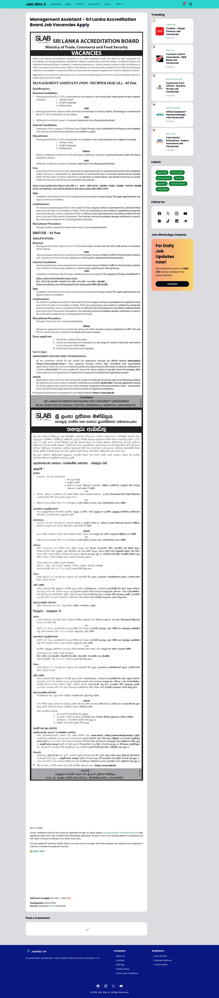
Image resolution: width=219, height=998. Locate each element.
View (52, 906)
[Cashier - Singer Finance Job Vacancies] (160, 31)
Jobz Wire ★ (36, 4)
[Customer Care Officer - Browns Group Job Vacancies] (160, 87)
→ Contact (119, 960)
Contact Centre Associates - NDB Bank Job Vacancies (176, 58)
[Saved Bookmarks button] (190, 4)
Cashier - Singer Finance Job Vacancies (175, 31)
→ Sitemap (119, 964)
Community (94, 4)
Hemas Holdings (173, 108)
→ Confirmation (159, 964)
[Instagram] (176, 213)
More (120, 4)
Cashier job (171, 24)
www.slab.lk (108, 833)
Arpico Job (170, 133)
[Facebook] (159, 213)
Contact (79, 4)
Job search (55, 4)
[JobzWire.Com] (37, 951)
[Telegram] (185, 221)
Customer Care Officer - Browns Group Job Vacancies (175, 87)
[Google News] (159, 221)
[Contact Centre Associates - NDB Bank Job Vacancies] (160, 58)
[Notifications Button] (184, 4)
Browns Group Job (174, 79)
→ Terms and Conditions (126, 973)
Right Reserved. (121, 992)
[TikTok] (168, 221)
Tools (108, 4)
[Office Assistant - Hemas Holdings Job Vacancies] (160, 114)
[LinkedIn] (176, 221)
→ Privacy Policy (121, 969)
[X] (168, 213)
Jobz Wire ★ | (104, 992)
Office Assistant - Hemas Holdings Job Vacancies (176, 114)
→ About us (119, 956)
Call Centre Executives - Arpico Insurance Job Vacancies (177, 142)
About (68, 4)
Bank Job (170, 50)
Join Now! (172, 284)
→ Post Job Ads (159, 956)
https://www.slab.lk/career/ (126, 833)
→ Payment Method (161, 960)
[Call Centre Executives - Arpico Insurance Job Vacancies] (160, 142)
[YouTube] (185, 213)
